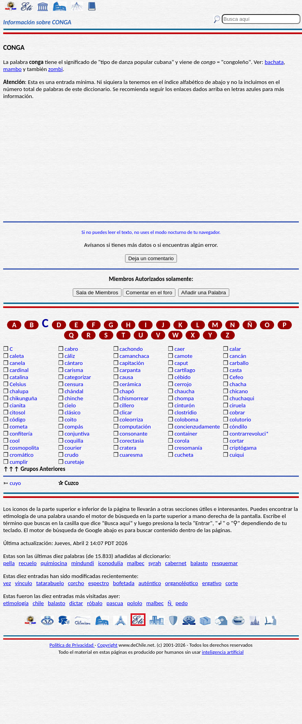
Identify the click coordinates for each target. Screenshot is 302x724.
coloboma (186, 419)
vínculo (23, 583)
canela (17, 363)
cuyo (15, 483)
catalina (18, 377)
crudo (71, 454)
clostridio (186, 412)
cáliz (69, 355)
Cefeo (236, 377)
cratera (128, 447)
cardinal (18, 370)
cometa (18, 426)
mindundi (82, 563)
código (17, 419)
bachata (274, 62)
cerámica (130, 384)
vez (7, 583)
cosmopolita (24, 447)
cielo (70, 405)
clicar (126, 412)
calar (235, 348)
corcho (76, 583)
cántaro (73, 363)
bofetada (123, 583)
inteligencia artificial (223, 652)
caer (180, 348)
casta (236, 370)
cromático (21, 454)
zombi (55, 69)
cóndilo (238, 426)
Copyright (108, 645)
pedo (181, 603)
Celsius (17, 384)
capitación (132, 363)
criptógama (243, 447)
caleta (16, 355)
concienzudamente (197, 426)
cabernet (175, 563)
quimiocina (54, 563)
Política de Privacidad (72, 645)
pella (9, 563)
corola (182, 440)
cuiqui (237, 454)
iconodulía (110, 563)
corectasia (132, 440)
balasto (199, 563)
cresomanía (188, 447)
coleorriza (131, 419)
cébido (183, 377)
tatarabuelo (50, 583)
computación (135, 426)
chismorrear (134, 398)
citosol (17, 412)
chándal (73, 391)
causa (126, 377)
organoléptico (181, 583)
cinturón (185, 405)
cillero (127, 405)
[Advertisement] (151, 160)
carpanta (130, 370)
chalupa (18, 391)
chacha (238, 384)
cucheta (184, 454)
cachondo (131, 348)
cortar (237, 440)
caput (181, 363)
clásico (72, 412)
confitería (20, 433)
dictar (76, 603)
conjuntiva (76, 433)
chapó (127, 391)
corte (231, 583)
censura (73, 384)
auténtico (149, 583)
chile (38, 603)
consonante (133, 433)
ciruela (238, 405)
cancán (238, 355)
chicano (239, 391)
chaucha (185, 391)
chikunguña (23, 398)
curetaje (74, 461)
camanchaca (134, 355)
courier (72, 447)
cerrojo (183, 384)
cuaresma (131, 454)
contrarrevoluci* (249, 433)
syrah (154, 563)
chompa (184, 398)
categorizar (77, 377)
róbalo (94, 603)
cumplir (18, 461)
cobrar (237, 412)
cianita (17, 405)
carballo (239, 363)
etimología (16, 603)
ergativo (211, 583)
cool (14, 440)
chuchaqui (242, 398)
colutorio (240, 419)
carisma (73, 370)
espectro (98, 583)
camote (184, 355)
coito (70, 419)
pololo (134, 603)
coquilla (73, 440)
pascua (115, 603)
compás (73, 426)
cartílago (185, 370)
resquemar (225, 563)
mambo (12, 69)
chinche (73, 398)
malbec (135, 563)
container (186, 433)
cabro (71, 348)
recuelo (28, 563)
